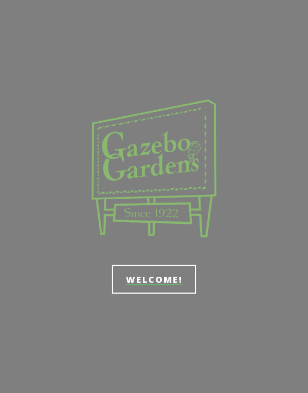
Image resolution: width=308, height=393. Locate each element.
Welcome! (154, 279)
